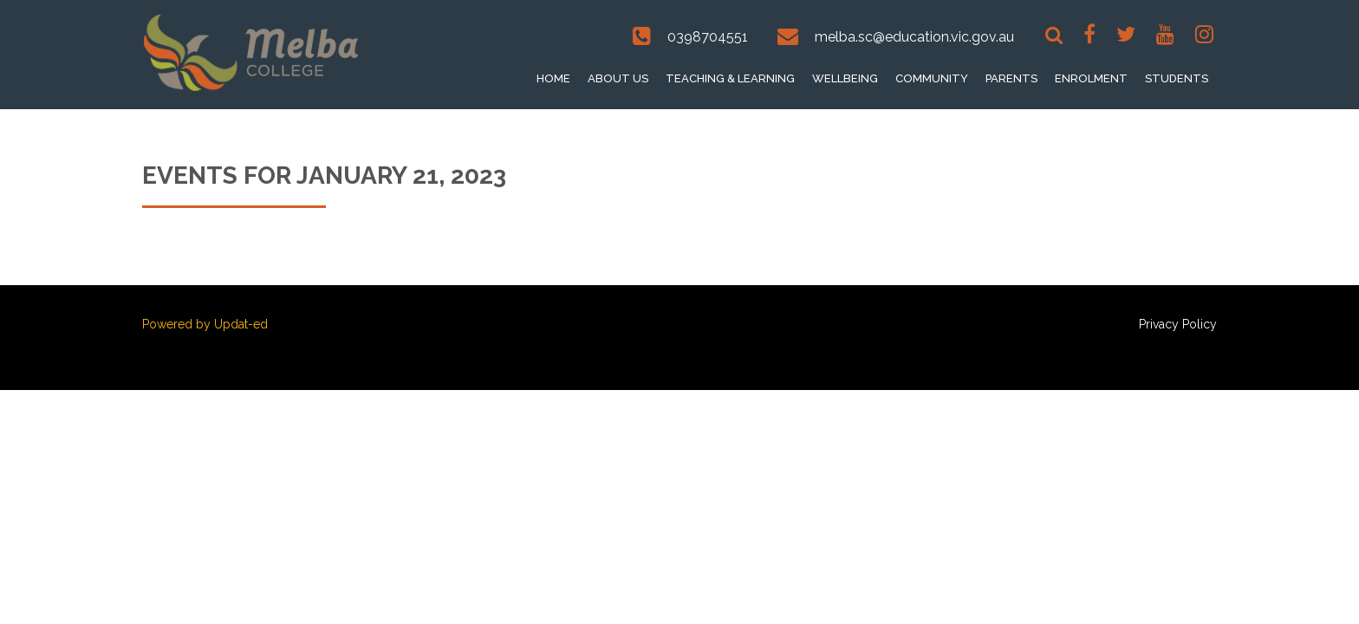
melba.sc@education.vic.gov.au (914, 37)
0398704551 (707, 37)
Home (553, 78)
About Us (618, 78)
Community (931, 78)
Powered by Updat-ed (205, 324)
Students (1176, 78)
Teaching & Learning (730, 78)
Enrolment (1091, 78)
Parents (1011, 78)
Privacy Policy (1178, 324)
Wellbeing (845, 78)
